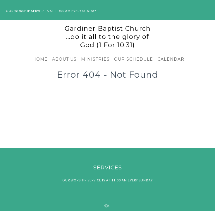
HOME (40, 59)
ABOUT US (64, 59)
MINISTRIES (95, 59)
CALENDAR (170, 59)
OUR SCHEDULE (133, 59)
